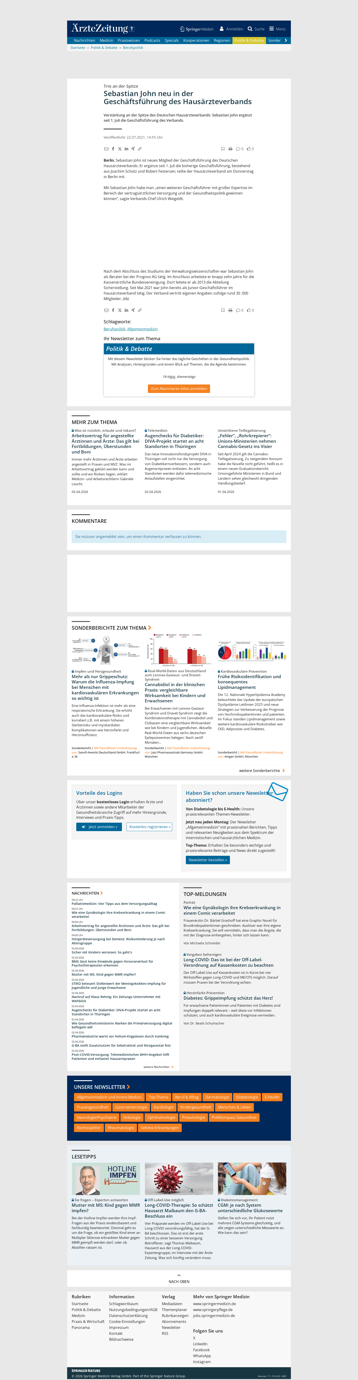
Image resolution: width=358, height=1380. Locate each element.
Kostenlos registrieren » (150, 827)
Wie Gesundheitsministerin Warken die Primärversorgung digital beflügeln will (122, 1026)
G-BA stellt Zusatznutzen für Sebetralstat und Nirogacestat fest (121, 1046)
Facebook (201, 1350)
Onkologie (132, 1118)
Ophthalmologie (161, 1118)
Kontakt (116, 1334)
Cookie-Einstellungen (127, 1322)
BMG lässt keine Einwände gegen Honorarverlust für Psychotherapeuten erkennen (112, 964)
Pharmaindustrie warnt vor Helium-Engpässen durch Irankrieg (120, 1037)
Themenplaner (174, 1310)
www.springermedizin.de (214, 1304)
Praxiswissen (129, 41)
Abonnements (174, 1322)
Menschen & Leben (234, 1108)
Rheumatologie (121, 1128)
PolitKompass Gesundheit (234, 1118)
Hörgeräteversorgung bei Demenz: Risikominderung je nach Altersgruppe (118, 942)
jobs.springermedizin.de (214, 1316)
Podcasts (152, 41)
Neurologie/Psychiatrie (96, 1118)
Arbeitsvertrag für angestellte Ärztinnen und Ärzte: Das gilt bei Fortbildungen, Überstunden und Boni (105, 444)
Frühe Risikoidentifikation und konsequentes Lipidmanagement (249, 682)
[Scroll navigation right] (286, 41)
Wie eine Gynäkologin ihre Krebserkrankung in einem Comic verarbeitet (118, 915)
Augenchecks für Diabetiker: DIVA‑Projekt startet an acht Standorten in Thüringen (174, 441)
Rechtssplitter (89, 1128)
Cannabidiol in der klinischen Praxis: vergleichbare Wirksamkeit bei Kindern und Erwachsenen (175, 693)
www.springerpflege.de (213, 1310)
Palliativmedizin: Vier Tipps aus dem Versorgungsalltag (114, 904)
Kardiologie (164, 1108)
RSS (165, 1334)
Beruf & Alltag (187, 1097)
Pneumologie (193, 1118)
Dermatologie (217, 1097)
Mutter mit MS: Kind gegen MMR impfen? (104, 975)
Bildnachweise (121, 1340)
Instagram (202, 1362)
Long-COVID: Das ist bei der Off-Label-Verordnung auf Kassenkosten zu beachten (229, 963)
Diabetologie (247, 1097)
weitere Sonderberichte (262, 771)
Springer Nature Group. (168, 1377)
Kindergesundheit (195, 1108)
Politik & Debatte (249, 41)
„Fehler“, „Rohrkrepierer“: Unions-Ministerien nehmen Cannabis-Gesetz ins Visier (247, 441)
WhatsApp (202, 1356)
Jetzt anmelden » (99, 827)
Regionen (222, 41)
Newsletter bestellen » (208, 860)
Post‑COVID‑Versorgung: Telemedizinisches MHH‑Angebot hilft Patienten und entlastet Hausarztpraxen (120, 1057)
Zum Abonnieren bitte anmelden (179, 389)
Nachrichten (84, 41)
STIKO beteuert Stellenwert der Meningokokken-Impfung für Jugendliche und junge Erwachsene (119, 986)
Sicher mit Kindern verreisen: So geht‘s (102, 953)
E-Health (272, 1097)
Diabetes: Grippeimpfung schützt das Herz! (228, 999)
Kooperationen (196, 41)
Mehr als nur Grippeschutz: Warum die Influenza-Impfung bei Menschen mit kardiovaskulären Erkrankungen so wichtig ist (105, 688)
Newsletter (171, 1328)
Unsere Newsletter (99, 1087)
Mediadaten (172, 1304)
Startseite (80, 1304)
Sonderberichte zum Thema (109, 628)
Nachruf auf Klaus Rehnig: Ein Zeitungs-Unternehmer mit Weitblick (116, 999)
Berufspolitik (114, 329)
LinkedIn (200, 1344)
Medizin (106, 41)
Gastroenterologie (131, 1108)
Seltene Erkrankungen (160, 1128)
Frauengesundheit (92, 1108)
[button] (276, 29)
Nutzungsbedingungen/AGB (133, 1310)
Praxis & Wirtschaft (88, 1322)
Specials (172, 41)
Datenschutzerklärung (128, 1316)
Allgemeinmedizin (142, 329)
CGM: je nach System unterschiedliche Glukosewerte (250, 1208)
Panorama (81, 1328)
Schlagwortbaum (123, 1304)
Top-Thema (158, 1097)
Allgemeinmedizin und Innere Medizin (109, 1097)
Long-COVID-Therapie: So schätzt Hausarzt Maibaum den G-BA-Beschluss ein (179, 1211)
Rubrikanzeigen (175, 1316)
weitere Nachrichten (159, 1067)
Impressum (119, 1328)
